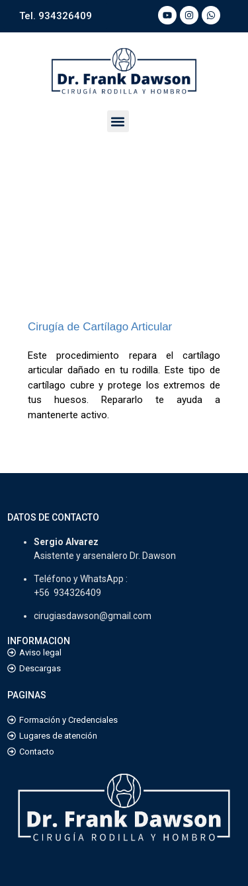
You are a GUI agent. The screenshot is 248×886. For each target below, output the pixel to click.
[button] (118, 121)
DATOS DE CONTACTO (53, 517)
